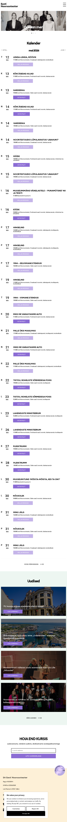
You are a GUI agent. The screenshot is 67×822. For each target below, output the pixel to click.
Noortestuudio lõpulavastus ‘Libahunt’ (36, 139)
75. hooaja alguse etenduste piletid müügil (23, 606)
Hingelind (18, 227)
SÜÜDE (16, 156)
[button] (1, 20)
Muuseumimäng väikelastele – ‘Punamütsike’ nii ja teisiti (39, 191)
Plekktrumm (20, 446)
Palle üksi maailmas (24, 330)
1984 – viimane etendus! (26, 297)
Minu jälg (18, 512)
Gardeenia (19, 90)
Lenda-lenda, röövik (24, 57)
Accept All (26, 813)
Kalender (33, 43)
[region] (26, 805)
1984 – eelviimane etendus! (27, 263)
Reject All (35, 809)
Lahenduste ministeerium (27, 413)
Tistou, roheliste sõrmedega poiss (32, 380)
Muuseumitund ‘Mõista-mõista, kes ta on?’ (36, 479)
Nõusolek (18, 495)
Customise (16, 809)
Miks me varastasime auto (27, 314)
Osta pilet (21, 97)
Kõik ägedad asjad (23, 73)
